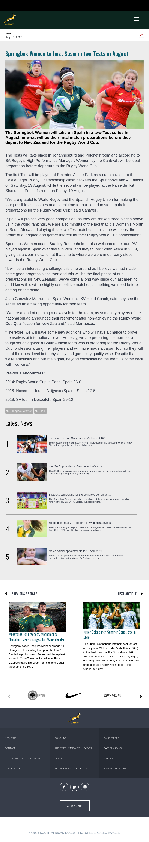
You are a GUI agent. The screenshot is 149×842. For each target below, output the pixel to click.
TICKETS (59, 758)
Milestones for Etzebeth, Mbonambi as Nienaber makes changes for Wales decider (36, 636)
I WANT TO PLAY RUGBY (117, 768)
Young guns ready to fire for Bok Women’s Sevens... (81, 522)
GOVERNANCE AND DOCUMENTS (23, 758)
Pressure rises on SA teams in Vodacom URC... (78, 438)
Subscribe (75, 806)
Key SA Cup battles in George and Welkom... (76, 466)
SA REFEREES (111, 738)
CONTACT (10, 748)
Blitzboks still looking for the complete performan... (80, 494)
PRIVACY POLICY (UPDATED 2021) (73, 768)
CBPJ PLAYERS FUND (16, 768)
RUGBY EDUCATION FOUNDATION (73, 748)
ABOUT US (10, 738)
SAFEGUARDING (113, 748)
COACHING (61, 738)
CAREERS (109, 758)
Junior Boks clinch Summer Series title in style (109, 634)
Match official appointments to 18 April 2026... (77, 551)
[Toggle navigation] (136, 19)
